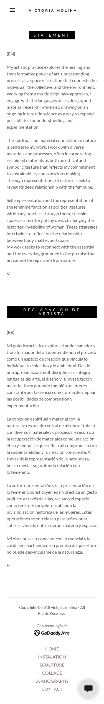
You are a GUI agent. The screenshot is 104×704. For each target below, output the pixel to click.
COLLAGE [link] (52, 672)
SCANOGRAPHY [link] (52, 680)
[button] (12, 10)
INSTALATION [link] (52, 656)
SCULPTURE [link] (52, 664)
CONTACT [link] (52, 689)
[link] (53, 9)
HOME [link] (52, 648)
